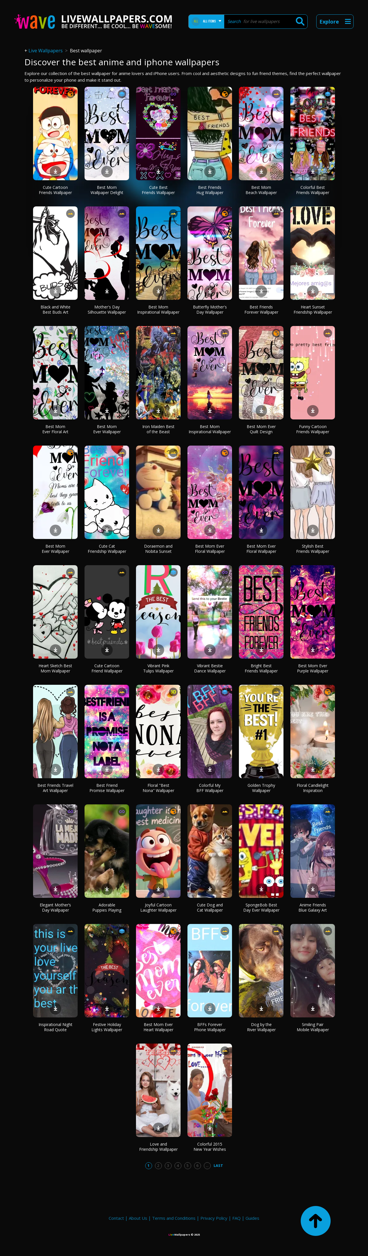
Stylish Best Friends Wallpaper (312, 548)
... (207, 1165)
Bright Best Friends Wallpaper (261, 668)
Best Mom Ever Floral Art (55, 429)
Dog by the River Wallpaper (261, 1027)
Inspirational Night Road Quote (55, 1027)
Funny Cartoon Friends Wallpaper (312, 429)
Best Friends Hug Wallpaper (209, 190)
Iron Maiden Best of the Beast (158, 429)
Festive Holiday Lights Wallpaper (106, 1027)
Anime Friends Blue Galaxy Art (312, 907)
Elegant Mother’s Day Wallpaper (55, 907)
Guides (252, 1218)
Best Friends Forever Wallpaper (261, 309)
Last (218, 1165)
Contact (116, 1218)
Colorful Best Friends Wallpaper (312, 190)
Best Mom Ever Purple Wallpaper (312, 668)
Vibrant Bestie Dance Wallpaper (210, 668)
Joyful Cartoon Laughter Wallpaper (158, 907)
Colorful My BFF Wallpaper (209, 788)
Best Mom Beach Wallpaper (261, 190)
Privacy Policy (213, 1218)
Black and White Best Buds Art (55, 309)
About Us (138, 1218)
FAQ (236, 1218)
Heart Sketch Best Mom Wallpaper (55, 668)
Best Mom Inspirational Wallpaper (158, 309)
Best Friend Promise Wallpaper (106, 788)
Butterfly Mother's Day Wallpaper (210, 309)
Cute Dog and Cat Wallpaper (210, 907)
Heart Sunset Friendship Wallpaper (313, 309)
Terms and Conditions (173, 1218)
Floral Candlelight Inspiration (313, 788)
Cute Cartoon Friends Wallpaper (55, 190)
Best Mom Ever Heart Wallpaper (158, 1027)
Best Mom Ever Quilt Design (261, 429)
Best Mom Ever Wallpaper (107, 429)
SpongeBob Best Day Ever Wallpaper (261, 907)
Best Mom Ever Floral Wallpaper (210, 548)
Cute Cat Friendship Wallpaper (107, 548)
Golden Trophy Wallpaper (261, 788)
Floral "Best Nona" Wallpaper (158, 788)
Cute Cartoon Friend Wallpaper (106, 668)
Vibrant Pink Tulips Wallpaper (158, 668)
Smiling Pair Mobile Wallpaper (313, 1027)
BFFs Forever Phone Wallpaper (210, 1027)
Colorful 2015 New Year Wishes (209, 1146)
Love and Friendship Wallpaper (158, 1146)
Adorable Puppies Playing (106, 907)
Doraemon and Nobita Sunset (158, 548)
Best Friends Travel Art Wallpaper (55, 788)
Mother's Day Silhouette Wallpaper (107, 309)
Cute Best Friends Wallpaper (158, 190)
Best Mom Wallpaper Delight (107, 190)
